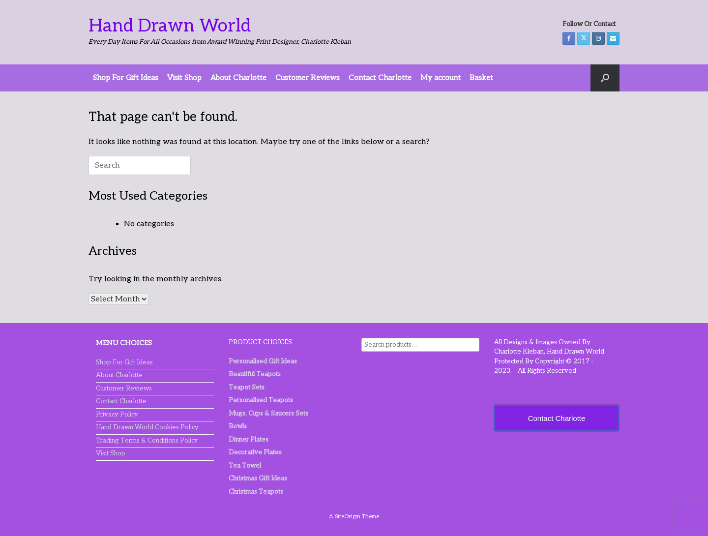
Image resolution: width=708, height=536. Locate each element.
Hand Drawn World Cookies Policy (147, 427)
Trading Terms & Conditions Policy (147, 441)
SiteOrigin (347, 516)
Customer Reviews (307, 77)
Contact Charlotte (380, 77)
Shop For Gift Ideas (125, 77)
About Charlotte (238, 77)
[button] (605, 77)
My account (440, 77)
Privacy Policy (117, 414)
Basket (481, 77)
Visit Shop (184, 77)
